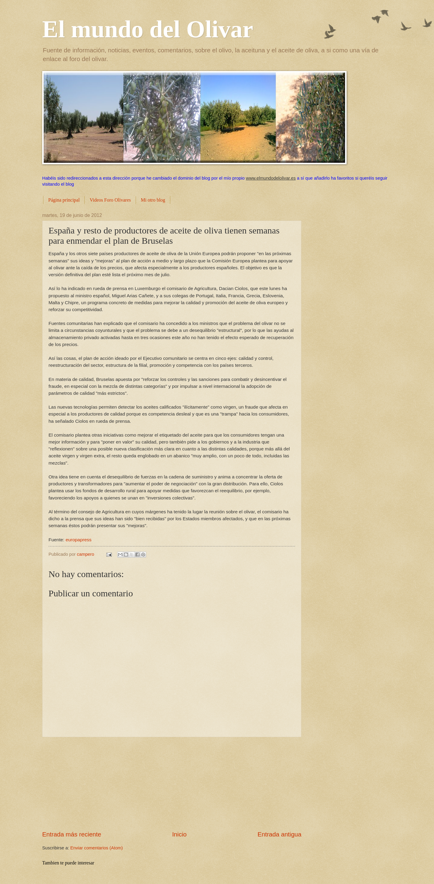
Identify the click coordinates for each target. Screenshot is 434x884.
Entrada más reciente (71, 834)
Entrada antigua (279, 834)
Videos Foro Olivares (110, 199)
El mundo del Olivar (147, 29)
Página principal (64, 199)
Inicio (179, 834)
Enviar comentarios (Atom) (96, 847)
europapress (79, 539)
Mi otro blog (153, 199)
